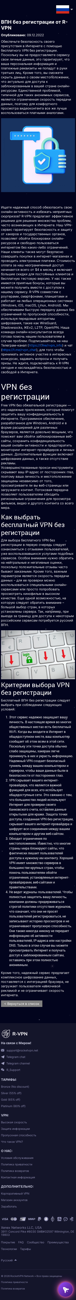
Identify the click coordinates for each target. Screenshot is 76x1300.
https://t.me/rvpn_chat (19, 350)
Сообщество (35, 1242)
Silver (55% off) (11, 1093)
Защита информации (15, 1128)
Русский (7, 1260)
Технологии (9, 1249)
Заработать (9, 1206)
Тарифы (25, 1249)
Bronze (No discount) (15, 1086)
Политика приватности (16, 1164)
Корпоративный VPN (15, 1193)
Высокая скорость (14, 1122)
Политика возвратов (15, 1170)
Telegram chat (15, 1057)
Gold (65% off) (10, 1099)
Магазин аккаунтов (14, 1200)
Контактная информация (18, 1177)
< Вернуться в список (21, 1004)
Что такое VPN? (12, 1141)
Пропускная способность (18, 1135)
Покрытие (8, 1242)
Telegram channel (18, 1063)
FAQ (21, 1242)
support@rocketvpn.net (22, 1050)
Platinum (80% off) (13, 1106)
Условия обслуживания (17, 1158)
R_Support (13, 1069)
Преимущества (58, 1242)
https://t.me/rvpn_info (45, 345)
